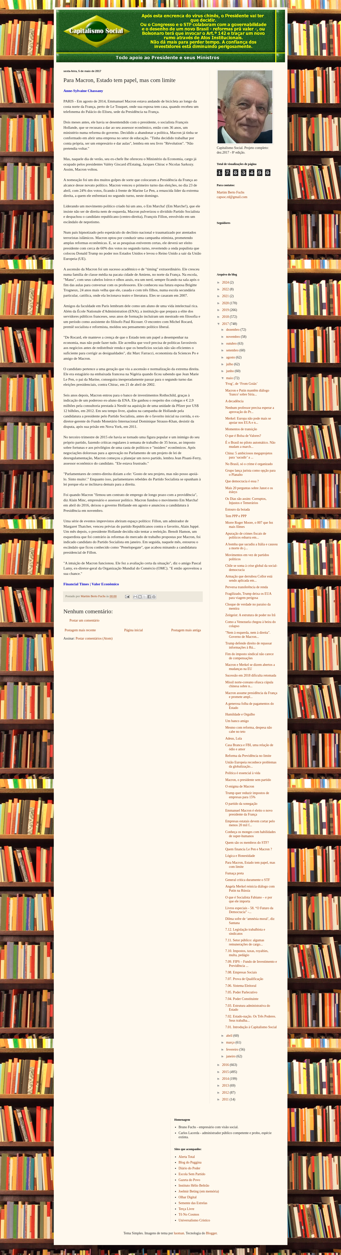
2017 (226, 324)
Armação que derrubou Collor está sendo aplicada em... (248, 578)
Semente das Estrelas (193, 1203)
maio (230, 378)
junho (230, 371)
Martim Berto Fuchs (231, 192)
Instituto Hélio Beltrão (194, 1185)
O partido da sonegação (241, 804)
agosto (231, 357)
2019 (226, 310)
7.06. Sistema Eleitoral (240, 986)
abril (229, 1035)
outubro (232, 343)
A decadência (234, 401)
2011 (226, 1099)
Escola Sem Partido (192, 1174)
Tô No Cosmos (189, 1214)
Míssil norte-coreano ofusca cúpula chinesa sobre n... (249, 684)
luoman (179, 1233)
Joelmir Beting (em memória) (199, 1191)
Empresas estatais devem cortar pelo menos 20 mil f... (250, 823)
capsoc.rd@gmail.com (232, 197)
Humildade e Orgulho (240, 714)
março (230, 1042)
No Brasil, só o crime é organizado (249, 464)
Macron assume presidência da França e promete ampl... (251, 695)
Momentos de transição (241, 429)
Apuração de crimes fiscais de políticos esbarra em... (245, 536)
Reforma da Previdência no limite (248, 756)
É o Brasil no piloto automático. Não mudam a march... (250, 445)
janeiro (231, 1056)
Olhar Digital (188, 1197)
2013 (226, 1085)
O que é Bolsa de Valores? (243, 436)
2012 (226, 1092)
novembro (233, 337)
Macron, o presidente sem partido (248, 780)
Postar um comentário (85, 620)
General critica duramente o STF (247, 880)
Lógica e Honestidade (240, 856)
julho (230, 364)
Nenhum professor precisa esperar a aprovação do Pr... (249, 410)
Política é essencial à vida (242, 773)
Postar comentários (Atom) (94, 638)
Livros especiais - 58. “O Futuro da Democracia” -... (249, 910)
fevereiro (232, 1049)
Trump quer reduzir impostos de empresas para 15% (247, 795)
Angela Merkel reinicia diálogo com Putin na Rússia (250, 888)
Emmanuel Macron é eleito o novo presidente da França (248, 812)
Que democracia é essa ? (242, 481)
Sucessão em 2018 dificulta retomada (250, 675)
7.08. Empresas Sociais (241, 972)
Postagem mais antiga (186, 630)
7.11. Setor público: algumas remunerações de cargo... (244, 942)
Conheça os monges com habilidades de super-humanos (250, 834)
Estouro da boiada (237, 509)
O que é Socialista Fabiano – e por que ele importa (248, 899)
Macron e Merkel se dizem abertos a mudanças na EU (250, 667)
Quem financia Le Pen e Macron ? (248, 849)
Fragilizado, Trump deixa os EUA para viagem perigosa (248, 596)
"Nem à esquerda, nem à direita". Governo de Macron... (247, 635)
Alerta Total (187, 1157)
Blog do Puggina (190, 1162)
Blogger (211, 1233)
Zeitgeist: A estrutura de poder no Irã (250, 615)
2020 (226, 303)
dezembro (233, 329)
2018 (226, 317)
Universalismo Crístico (194, 1220)
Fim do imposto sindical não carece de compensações (249, 656)
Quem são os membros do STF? (247, 842)
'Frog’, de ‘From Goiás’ (241, 383)
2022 (226, 289)
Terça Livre (186, 1209)
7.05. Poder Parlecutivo (241, 992)
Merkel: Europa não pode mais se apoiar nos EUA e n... (248, 420)
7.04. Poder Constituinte (241, 999)
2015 (226, 1072)
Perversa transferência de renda (246, 587)
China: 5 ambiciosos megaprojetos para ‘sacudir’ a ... (248, 455)
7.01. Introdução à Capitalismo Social (251, 1027)
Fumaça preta (234, 873)
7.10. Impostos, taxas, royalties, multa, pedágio (246, 953)
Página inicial (133, 630)
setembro (233, 350)
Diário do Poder (189, 1168)
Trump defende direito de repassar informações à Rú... (248, 645)
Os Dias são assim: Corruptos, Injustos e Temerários (245, 501)
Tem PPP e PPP (236, 516)
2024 (226, 282)
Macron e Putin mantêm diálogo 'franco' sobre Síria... (247, 392)
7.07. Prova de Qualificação (244, 979)
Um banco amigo (237, 721)
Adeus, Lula (233, 738)
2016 (226, 1065)
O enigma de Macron (239, 786)
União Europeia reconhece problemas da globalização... (250, 764)
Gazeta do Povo (189, 1180)
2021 (226, 296)
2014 (226, 1079)
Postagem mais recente (80, 630)
